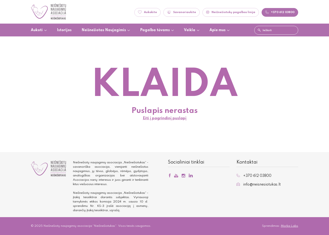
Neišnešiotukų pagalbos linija (230, 12)
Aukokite (147, 12)
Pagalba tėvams (155, 30)
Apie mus (218, 30)
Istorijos (64, 30)
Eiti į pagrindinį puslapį (164, 118)
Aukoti (37, 30)
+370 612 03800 (253, 176)
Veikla (189, 30)
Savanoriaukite (181, 12)
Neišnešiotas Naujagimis (104, 30)
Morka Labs (289, 225)
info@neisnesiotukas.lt (258, 184)
